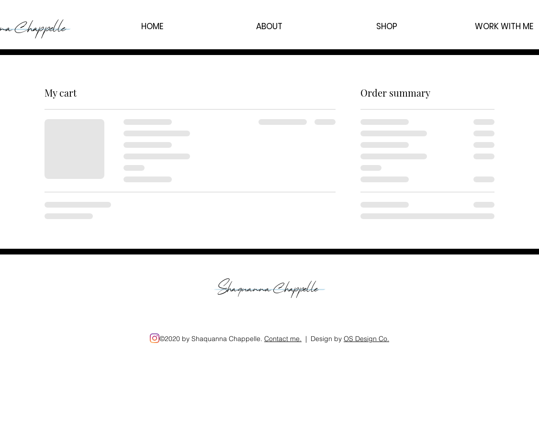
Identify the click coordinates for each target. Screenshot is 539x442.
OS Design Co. (366, 338)
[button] (269, 26)
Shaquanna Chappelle (270, 286)
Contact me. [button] (283, 338)
